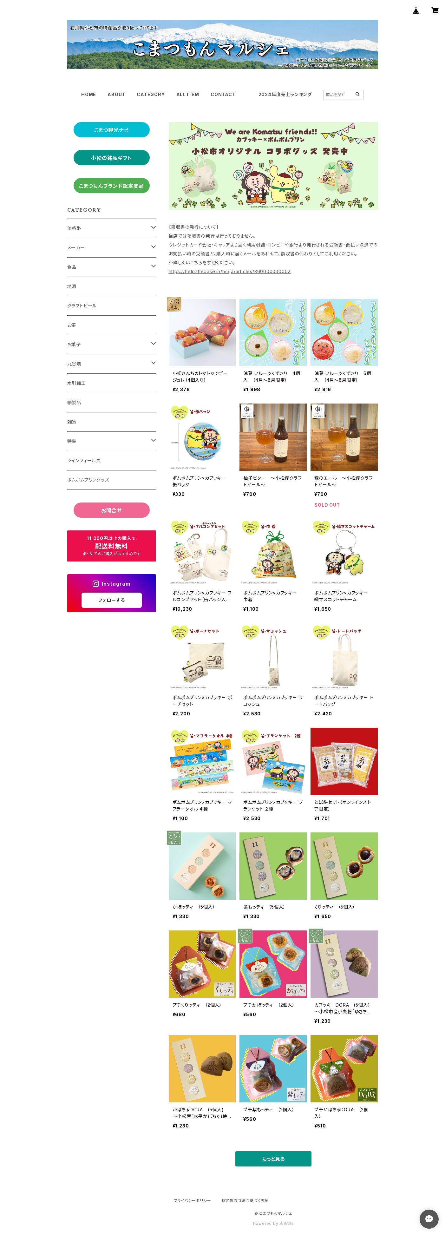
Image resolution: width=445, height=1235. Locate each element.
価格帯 (74, 228)
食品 (72, 267)
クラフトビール (82, 305)
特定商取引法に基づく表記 (245, 1200)
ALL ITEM (187, 94)
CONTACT (223, 94)
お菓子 (74, 344)
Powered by (273, 1223)
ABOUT (116, 94)
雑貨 (72, 421)
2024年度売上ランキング (285, 94)
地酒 (72, 286)
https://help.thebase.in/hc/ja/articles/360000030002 (230, 271)
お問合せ (111, 510)
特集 (72, 441)
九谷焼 (74, 363)
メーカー (76, 247)
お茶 (71, 325)
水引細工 (76, 383)
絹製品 (74, 402)
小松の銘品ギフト (111, 158)
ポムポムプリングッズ (88, 480)
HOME (88, 94)
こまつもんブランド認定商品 (111, 186)
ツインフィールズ (84, 460)
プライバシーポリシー (192, 1200)
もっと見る (273, 1159)
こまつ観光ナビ (111, 130)
